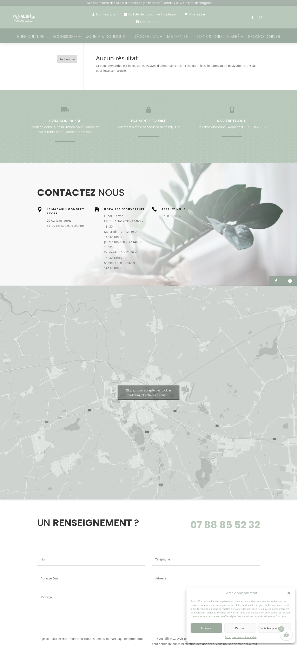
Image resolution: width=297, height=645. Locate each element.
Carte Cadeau (150, 22)
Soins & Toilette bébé (218, 37)
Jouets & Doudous (105, 37)
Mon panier (197, 14)
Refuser (240, 628)
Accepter (206, 628)
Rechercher (67, 59)
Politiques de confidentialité (241, 637)
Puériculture (30, 37)
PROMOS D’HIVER (264, 37)
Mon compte (105, 14)
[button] (289, 593)
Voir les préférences (274, 628)
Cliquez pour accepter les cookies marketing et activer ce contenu (148, 392)
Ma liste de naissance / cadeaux (152, 14)
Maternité (177, 37)
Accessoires (65, 37)
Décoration (145, 37)
